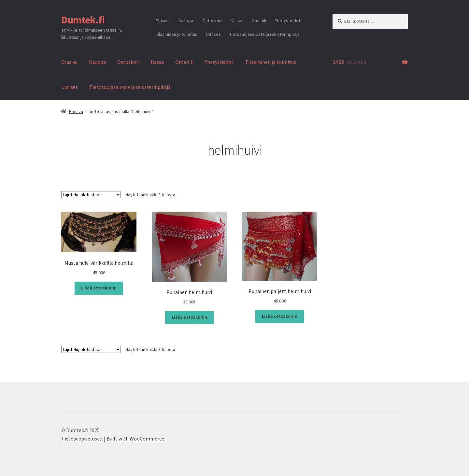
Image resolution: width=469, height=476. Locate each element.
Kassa (236, 20)
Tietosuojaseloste (81, 438)
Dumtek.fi (83, 19)
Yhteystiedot (287, 20)
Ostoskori (212, 20)
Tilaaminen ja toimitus (176, 34)
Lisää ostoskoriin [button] (99, 288)
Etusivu (163, 20)
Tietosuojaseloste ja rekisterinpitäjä (264, 34)
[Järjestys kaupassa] (91, 194)
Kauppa (185, 20)
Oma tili (258, 20)
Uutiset (213, 34)
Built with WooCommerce (135, 438)
